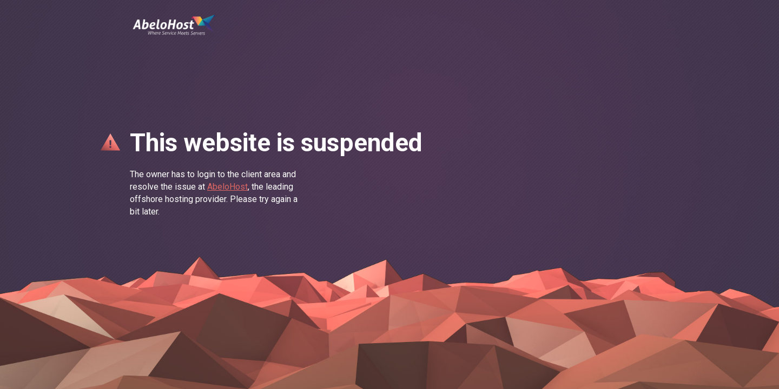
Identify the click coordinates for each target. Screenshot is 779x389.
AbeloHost (227, 187)
